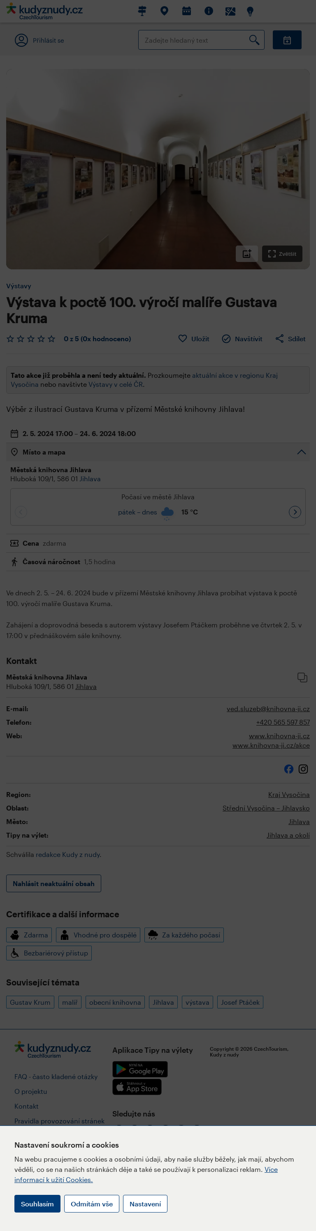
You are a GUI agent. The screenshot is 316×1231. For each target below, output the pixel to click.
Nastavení (145, 1204)
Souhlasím (37, 1204)
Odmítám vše (92, 1204)
